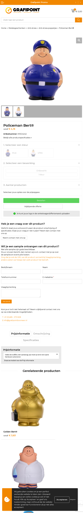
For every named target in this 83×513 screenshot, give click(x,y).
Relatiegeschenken (17, 28)
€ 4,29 (50, 421)
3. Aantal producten (14, 185)
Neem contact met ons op (14, 238)
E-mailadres (48, 277)
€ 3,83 (9, 421)
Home (3, 28)
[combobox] (38, 20)
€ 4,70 (9, 472)
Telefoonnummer (9, 277)
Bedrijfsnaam (6, 267)
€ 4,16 (50, 472)
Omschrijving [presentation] (41, 333)
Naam (45, 267)
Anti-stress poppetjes (48, 28)
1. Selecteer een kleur (15, 145)
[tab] (20, 333)
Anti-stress (32, 28)
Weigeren (73, 499)
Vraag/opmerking (8, 287)
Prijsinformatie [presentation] (20, 333)
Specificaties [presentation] (31, 340)
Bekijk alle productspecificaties (17, 138)
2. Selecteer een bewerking (19, 163)
